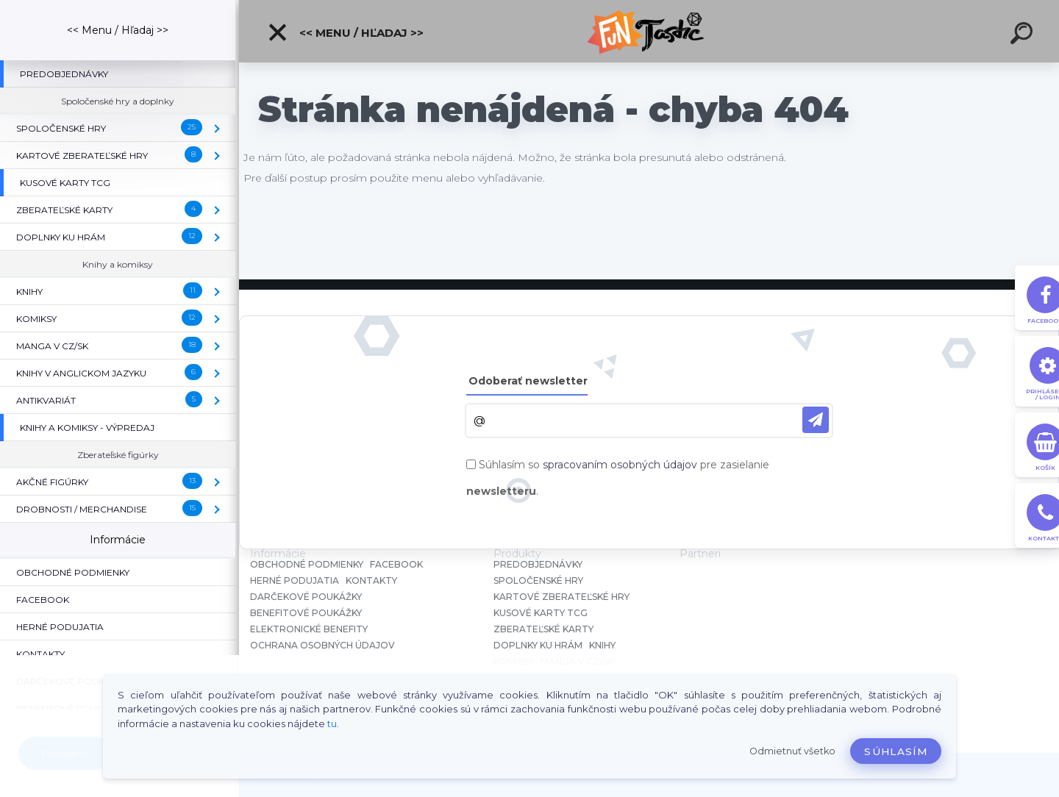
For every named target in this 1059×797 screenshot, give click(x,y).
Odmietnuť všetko (792, 751)
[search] (1023, 35)
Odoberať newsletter (528, 380)
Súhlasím (895, 751)
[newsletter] (815, 420)
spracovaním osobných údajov (620, 464)
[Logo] (649, 31)
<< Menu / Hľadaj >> (345, 32)
